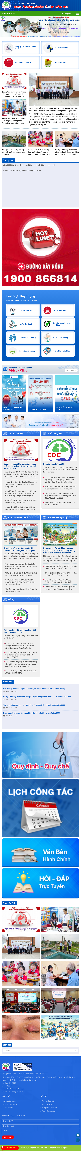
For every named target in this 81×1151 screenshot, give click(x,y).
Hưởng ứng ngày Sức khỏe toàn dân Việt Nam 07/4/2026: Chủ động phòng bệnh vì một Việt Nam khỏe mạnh (59, 550)
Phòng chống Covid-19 (48, 1108)
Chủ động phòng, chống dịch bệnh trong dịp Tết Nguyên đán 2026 (21, 590)
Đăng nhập (67, 14)
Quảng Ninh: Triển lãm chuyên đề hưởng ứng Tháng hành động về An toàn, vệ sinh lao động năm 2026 (13, 121)
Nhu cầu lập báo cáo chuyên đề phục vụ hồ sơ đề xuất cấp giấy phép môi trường (60, 488)
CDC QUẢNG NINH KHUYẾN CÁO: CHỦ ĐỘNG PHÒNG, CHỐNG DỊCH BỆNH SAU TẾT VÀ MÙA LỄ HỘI (20, 582)
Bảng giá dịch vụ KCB (23, 63)
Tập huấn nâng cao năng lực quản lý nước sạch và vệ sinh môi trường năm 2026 (34, 706)
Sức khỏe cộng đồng (57, 518)
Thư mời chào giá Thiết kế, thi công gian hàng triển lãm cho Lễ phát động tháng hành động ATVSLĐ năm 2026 (60, 496)
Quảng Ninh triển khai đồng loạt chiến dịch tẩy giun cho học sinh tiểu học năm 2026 (39, 152)
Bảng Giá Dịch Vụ (59, 311)
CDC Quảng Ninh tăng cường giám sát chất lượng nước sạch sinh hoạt (14, 152)
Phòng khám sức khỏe (61, 351)
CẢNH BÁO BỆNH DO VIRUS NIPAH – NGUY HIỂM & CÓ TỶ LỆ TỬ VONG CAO (61, 574)
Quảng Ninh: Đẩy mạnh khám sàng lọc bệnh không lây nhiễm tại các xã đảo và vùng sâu (67, 152)
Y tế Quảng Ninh (55, 433)
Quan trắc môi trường (26, 351)
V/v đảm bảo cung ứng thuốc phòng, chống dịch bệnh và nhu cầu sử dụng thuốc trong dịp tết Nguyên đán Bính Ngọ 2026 (21, 664)
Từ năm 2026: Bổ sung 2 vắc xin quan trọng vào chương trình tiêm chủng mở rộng (60, 588)
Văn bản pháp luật (47, 1101)
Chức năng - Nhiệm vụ (9, 1105)
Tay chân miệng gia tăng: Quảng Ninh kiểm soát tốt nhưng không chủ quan (19, 549)
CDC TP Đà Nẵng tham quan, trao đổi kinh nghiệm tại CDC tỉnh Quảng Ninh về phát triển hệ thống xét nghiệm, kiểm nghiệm (53, 109)
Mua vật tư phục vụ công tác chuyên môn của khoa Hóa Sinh (60, 504)
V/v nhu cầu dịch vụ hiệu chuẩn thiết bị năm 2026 (22, 171)
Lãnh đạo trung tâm (9, 1101)
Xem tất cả (71, 371)
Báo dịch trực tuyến (62, 48)
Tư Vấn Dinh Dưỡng (60, 338)
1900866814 (8, 13)
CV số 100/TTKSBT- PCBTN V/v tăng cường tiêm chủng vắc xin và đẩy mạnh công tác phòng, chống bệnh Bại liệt (19, 646)
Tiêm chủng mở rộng (47, 1111)
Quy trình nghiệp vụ (47, 1105)
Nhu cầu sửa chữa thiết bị (54, 464)
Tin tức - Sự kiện (16, 433)
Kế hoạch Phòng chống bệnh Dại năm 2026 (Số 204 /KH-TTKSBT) (21, 672)
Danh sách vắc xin (25, 311)
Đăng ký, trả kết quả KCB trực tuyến (26, 48)
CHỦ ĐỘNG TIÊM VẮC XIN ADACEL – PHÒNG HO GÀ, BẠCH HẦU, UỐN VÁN (58, 581)
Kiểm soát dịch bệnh (18, 518)
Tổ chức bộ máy (7, 1108)
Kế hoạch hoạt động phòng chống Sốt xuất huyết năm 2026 (20, 631)
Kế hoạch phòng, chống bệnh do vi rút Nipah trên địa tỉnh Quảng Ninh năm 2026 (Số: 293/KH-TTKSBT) (21, 655)
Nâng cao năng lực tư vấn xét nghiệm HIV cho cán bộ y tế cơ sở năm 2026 (31, 714)
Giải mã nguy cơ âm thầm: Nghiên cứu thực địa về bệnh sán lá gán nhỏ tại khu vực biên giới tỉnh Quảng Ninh (21, 566)
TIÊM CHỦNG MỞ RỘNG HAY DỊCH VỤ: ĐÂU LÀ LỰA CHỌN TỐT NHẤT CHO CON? (21, 574)
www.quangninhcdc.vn (15, 1092)
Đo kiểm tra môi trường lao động (62, 324)
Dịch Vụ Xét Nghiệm (26, 324)
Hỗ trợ (11, 599)
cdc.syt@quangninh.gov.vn (15, 1089)
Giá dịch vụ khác (61, 63)
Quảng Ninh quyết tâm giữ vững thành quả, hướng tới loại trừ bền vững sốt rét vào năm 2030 (14, 94)
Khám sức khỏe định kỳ (27, 338)
